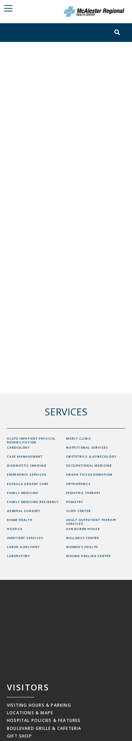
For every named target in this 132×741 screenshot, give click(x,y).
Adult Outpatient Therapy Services (91, 522)
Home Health (19, 520)
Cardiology (18, 447)
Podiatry (74, 502)
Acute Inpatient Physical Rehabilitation (31, 440)
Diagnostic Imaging (26, 465)
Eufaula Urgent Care (27, 484)
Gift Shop (19, 736)
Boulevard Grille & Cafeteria (44, 728)
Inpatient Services (25, 538)
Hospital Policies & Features (44, 720)
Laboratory (18, 556)
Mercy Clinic (78, 438)
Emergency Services (26, 474)
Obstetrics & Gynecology (91, 456)
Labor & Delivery (23, 547)
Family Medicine (22, 493)
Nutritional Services (87, 447)
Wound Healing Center (88, 556)
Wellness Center (82, 538)
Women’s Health (82, 547)
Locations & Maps (30, 713)
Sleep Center (78, 511)
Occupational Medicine (89, 465)
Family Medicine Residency (33, 502)
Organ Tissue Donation (89, 474)
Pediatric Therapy (83, 493)
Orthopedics (78, 484)
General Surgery (23, 511)
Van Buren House (83, 529)
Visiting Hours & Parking (39, 705)
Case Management (25, 456)
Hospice (14, 529)
